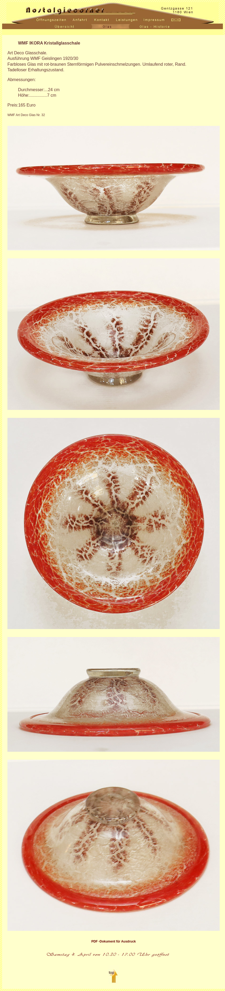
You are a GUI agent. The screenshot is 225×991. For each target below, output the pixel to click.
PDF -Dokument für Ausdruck (113, 941)
